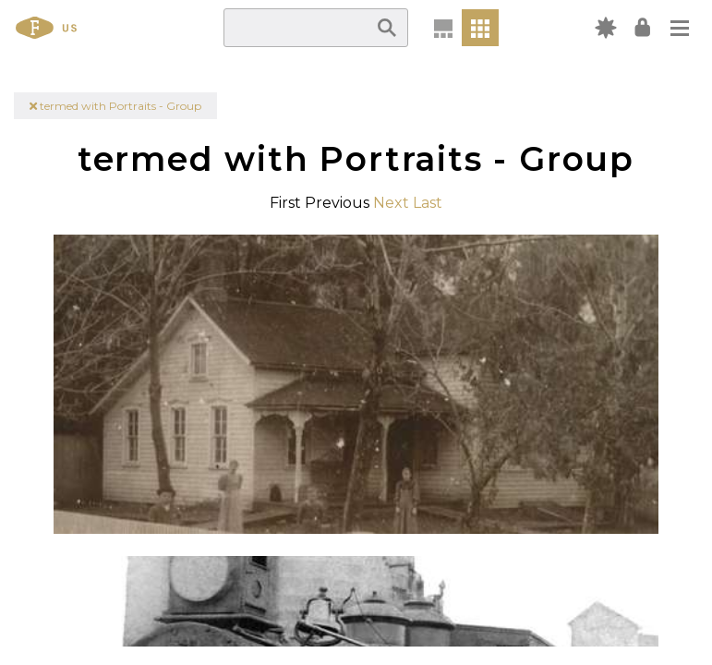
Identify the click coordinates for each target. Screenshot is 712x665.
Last (427, 203)
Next (391, 203)
